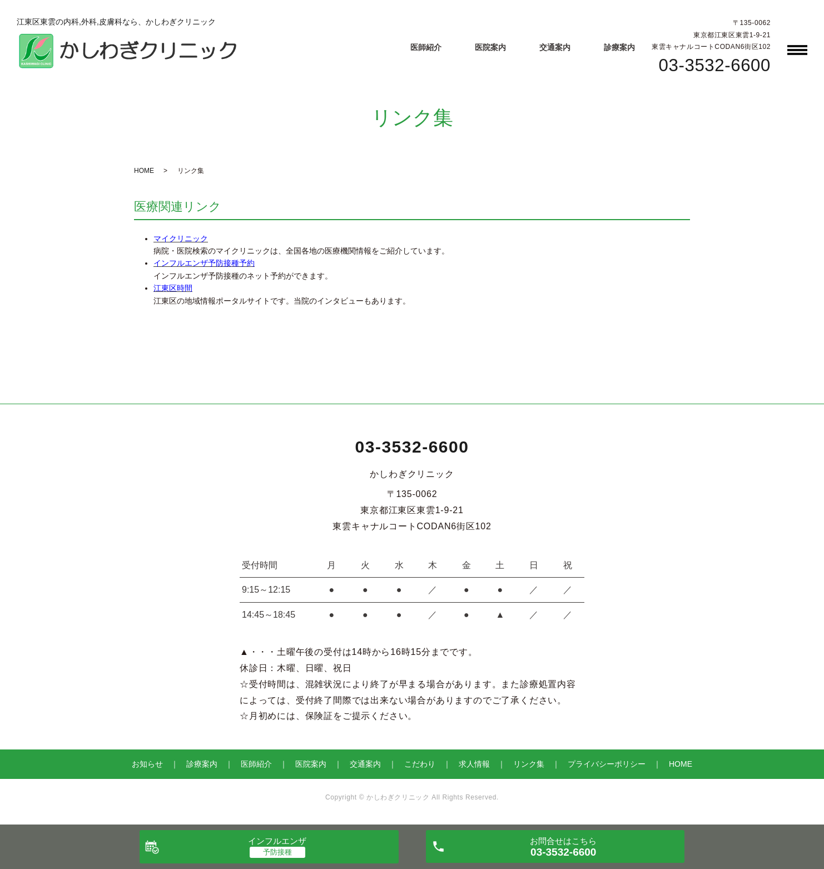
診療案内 (619, 47)
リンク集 (528, 763)
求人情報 (474, 763)
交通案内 (554, 47)
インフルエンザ (277, 841)
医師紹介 (425, 47)
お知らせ (147, 763)
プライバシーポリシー (607, 763)
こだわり (419, 763)
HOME (144, 171)
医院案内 (490, 47)
